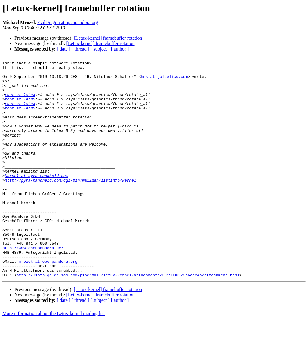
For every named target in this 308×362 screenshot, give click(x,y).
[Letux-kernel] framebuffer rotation (108, 38)
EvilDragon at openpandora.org (67, 22)
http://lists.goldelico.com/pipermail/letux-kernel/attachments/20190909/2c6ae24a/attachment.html (128, 318)
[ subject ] (100, 48)
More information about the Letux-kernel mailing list (53, 356)
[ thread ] (80, 48)
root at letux (20, 101)
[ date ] (63, 48)
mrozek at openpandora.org (48, 302)
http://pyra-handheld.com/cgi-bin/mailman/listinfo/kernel (70, 204)
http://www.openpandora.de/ (32, 285)
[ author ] (120, 48)
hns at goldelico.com (164, 80)
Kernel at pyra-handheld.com (36, 199)
